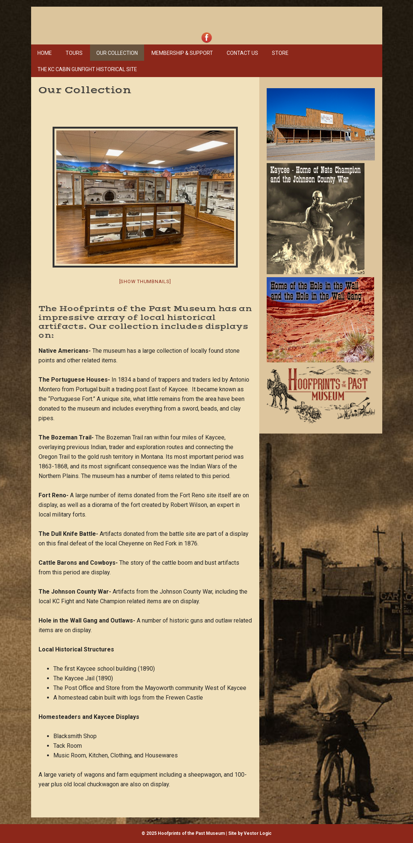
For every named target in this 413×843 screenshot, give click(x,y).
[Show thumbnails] (145, 281)
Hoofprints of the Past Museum (142, 19)
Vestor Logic (258, 833)
